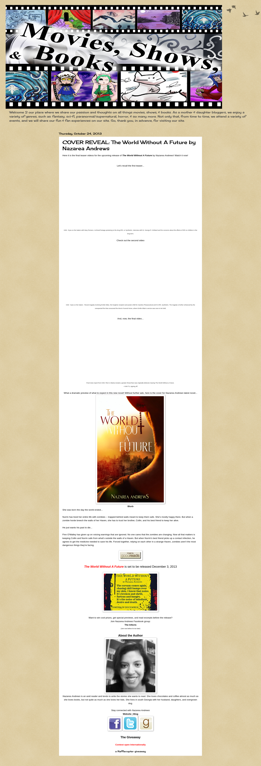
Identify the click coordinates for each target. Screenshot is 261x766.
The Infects (130, 625)
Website (127, 714)
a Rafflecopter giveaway (130, 751)
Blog (135, 714)
